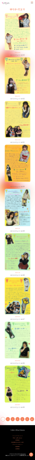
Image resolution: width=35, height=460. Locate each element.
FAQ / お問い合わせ (17, 437)
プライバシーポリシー (17, 444)
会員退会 (17, 448)
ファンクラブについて (17, 435)
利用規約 (17, 440)
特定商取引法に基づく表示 (17, 442)
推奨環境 (17, 446)
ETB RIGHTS (23, 454)
